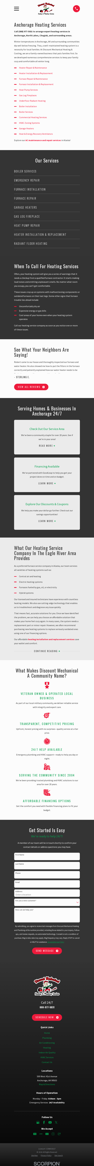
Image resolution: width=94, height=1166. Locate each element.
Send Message (47, 950)
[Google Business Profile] (37, 1122)
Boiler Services (26, 111)
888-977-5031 (47, 1007)
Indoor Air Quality (47, 1052)
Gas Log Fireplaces (28, 95)
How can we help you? (24, 910)
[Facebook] (43, 1122)
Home (47, 1032)
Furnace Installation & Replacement (36, 84)
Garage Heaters (26, 128)
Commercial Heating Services (33, 117)
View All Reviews (31, 387)
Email (17, 882)
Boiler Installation (28, 106)
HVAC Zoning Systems (29, 122)
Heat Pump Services (28, 89)
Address (18, 891)
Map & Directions (47, 1084)
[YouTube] (50, 1122)
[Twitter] (56, 1122)
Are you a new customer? (25, 900)
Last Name (19, 864)
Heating (47, 1047)
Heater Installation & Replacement (36, 73)
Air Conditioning (47, 1042)
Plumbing (47, 1037)
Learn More (47, 483)
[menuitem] (34, 1155)
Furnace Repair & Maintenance (33, 78)
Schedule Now (47, 1017)
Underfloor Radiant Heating (32, 100)
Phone (18, 873)
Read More (47, 446)
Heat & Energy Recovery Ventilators (36, 133)
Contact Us (47, 1062)
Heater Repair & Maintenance (33, 67)
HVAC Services (47, 1057)
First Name (19, 855)
